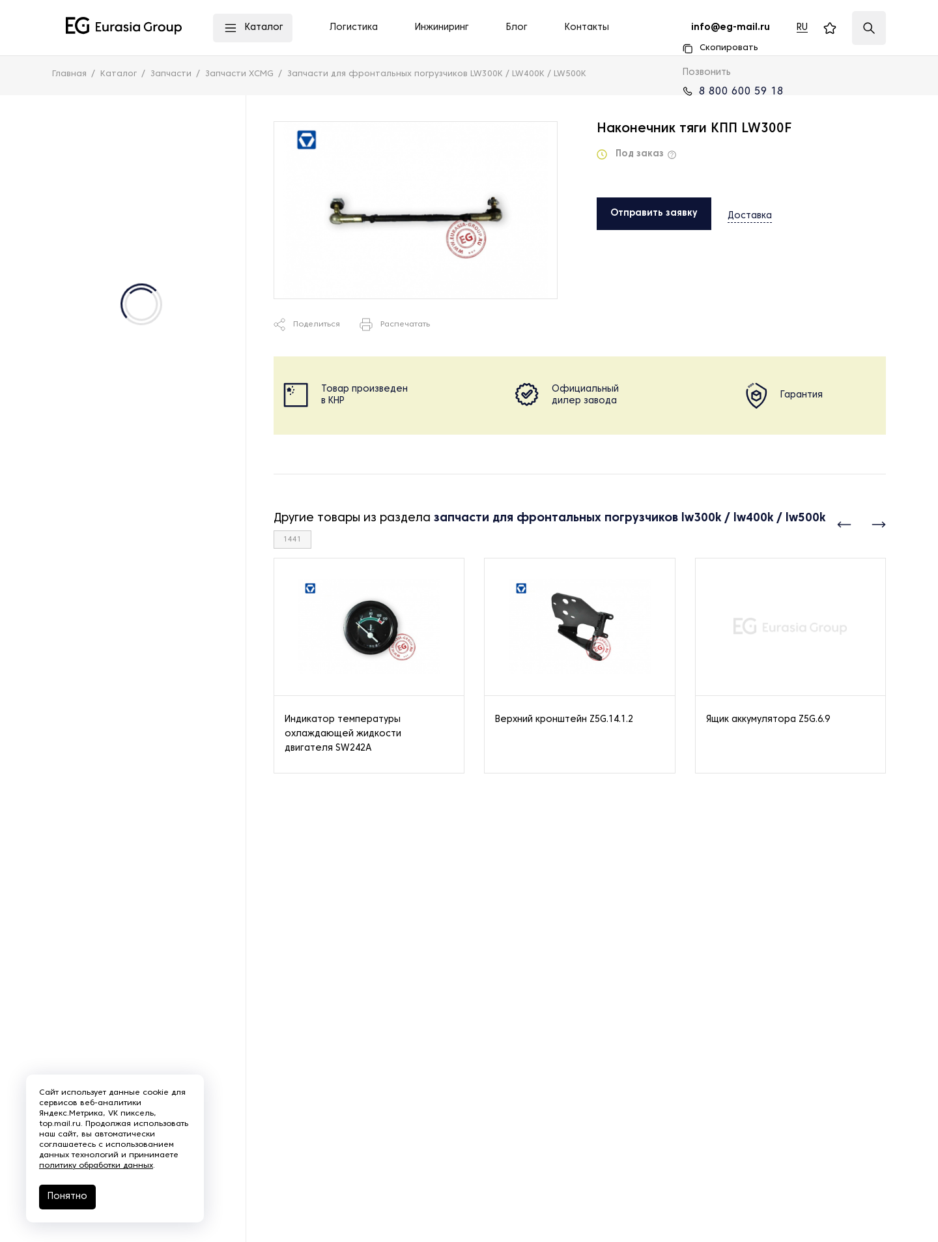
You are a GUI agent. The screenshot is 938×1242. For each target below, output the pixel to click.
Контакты (587, 27)
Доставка (750, 213)
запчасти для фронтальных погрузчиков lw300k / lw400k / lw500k (629, 518)
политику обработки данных (96, 1166)
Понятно (67, 1196)
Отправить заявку (654, 213)
